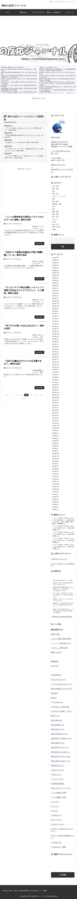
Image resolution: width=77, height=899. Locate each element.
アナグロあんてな (57, 702)
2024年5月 (55, 318)
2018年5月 (55, 502)
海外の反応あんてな (57, 725)
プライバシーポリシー (38, 12)
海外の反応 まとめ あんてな (60, 752)
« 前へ (7, 395)
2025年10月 (55, 275)
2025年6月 (55, 285)
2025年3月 (55, 293)
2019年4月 (55, 474)
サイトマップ (71, 1)
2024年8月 (55, 311)
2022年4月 (55, 382)
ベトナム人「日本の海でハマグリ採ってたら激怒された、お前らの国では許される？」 (63, 594)
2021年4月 (55, 413)
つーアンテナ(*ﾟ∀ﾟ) (57, 779)
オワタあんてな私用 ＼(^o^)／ (61, 711)
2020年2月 (55, 448)
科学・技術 (55, 186)
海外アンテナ (55, 716)
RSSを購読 (61, 1)
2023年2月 (55, 357)
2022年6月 (55, 377)
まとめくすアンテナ (57, 824)
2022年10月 (55, 367)
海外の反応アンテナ (57, 729)
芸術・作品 (55, 194)
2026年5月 (55, 257)
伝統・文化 (55, 224)
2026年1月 (55, 268)
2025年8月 (55, 280)
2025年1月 (55, 298)
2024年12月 (55, 301)
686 (31, 395)
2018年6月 (55, 499)
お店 (53, 206)
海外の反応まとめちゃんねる (60, 756)
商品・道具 (55, 188)
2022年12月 (55, 362)
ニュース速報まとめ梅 (58, 792)
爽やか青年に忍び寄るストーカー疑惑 (62, 580)
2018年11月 (55, 486)
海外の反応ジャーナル (13, 5)
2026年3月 (55, 263)
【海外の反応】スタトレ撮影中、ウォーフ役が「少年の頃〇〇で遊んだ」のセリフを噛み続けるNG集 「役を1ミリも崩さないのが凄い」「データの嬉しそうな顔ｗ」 (19, 93)
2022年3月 (55, 385)
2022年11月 (55, 364)
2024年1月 (55, 329)
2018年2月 (55, 509)
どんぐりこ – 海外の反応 (59, 648)
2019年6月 (55, 469)
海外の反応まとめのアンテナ (60, 761)
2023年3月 (55, 354)
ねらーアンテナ (56, 820)
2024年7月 (55, 313)
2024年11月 (55, 303)
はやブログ (54, 666)
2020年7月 (55, 435)
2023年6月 (55, 346)
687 (35, 395)
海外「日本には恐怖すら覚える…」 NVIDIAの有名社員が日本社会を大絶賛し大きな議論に (63, 611)
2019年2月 (55, 479)
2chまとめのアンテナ (58, 679)
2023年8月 (55, 341)
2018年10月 (55, 489)
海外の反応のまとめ (57, 743)
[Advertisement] (38, 30)
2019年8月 (55, 463)
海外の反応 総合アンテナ (59, 734)
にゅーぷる (54, 802)
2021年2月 (55, 418)
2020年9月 (55, 430)
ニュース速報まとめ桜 (58, 797)
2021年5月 (55, 410)
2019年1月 (55, 481)
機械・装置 (55, 211)
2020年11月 (55, 425)
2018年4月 (55, 504)
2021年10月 (55, 397)
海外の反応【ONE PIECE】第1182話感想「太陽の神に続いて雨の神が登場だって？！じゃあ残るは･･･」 (19, 76)
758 (41, 395)
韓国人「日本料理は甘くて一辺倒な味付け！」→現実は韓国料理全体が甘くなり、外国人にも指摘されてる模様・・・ (57, 69)
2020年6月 (55, 438)
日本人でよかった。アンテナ (60, 788)
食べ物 (54, 222)
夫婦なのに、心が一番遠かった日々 (48, 67)
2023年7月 (55, 344)
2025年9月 (55, 278)
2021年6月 (55, 408)
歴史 (53, 191)
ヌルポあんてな (56, 815)
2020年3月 (55, 446)
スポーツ (54, 219)
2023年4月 (55, 352)
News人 (53, 698)
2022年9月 (55, 369)
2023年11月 (55, 334)
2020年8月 (55, 433)
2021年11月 (55, 395)
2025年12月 (55, 270)
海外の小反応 (55, 634)
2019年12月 (55, 453)
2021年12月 (55, 392)
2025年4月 (55, 291)
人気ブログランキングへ (59, 559)
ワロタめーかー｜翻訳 (58, 847)
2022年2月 (55, 387)
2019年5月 (55, 471)
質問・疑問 (55, 214)
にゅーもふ (54, 806)
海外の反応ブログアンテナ (60, 747)
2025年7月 (55, 283)
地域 (53, 199)
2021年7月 (55, 405)
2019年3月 (55, 476)
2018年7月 (55, 497)
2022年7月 (55, 374)
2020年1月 (55, 451)
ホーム (53, 1)
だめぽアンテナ (56, 774)
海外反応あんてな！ (57, 765)
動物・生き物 (56, 227)
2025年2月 (55, 296)
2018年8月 (55, 494)
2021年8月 (55, 402)
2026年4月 (55, 260)
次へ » (24, 398)
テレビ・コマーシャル (58, 196)
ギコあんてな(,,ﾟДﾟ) (57, 770)
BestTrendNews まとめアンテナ (62, 688)
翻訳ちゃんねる (56, 652)
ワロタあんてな (56, 842)
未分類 (54, 229)
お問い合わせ (23, 12)
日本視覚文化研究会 (57, 783)
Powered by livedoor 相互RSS (62, 616)
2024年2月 (55, 326)
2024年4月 (55, 321)
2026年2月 (55, 265)
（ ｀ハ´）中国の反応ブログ (61, 643)
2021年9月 (55, 400)
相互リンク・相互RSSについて (54, 14)
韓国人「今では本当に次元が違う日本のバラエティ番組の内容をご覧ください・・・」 (63, 605)
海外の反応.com (56, 720)
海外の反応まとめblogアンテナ (61, 738)
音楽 (53, 209)
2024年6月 (55, 316)
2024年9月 (55, 308)
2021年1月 (55, 420)
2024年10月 (55, 306)
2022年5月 (55, 380)
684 (22, 395)
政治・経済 (55, 201)
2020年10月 (55, 428)
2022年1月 (55, 390)
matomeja (54, 693)
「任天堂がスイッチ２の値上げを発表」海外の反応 (21, 142)
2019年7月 (55, 466)
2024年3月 (55, 324)
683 (17, 395)
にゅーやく (54, 811)
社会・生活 (55, 216)
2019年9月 (55, 461)
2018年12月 (55, 484)
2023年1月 (55, 359)
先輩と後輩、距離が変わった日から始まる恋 (12, 67)
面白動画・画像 (56, 204)
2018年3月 (55, 507)
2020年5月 (55, 441)
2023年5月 (55, 349)
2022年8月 (55, 372)
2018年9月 (55, 491)
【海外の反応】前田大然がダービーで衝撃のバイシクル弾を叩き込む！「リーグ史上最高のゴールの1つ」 (63, 588)
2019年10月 (55, 458)
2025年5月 (55, 288)
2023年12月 (55, 331)
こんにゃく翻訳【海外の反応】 (61, 639)
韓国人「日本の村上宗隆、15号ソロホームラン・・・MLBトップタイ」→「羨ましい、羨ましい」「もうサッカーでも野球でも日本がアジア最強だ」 (57, 83)
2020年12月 (55, 423)
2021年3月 (55, 415)
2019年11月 (55, 456)
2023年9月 (55, 339)
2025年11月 (55, 273)
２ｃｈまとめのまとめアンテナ (61, 684)
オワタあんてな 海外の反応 (60, 707)
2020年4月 (55, 443)
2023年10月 (55, 336)
